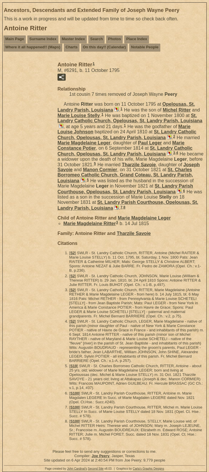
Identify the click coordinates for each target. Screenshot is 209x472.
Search (96, 39)
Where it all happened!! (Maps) (32, 47)
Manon (100, 169)
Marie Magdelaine (84, 142)
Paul (150, 142)
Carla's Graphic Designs (148, 468)
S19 (73, 366)
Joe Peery (100, 456)
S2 (72, 253)
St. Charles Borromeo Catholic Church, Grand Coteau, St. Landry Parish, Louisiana (125, 175)
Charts (72, 47)
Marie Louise (79, 115)
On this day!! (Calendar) (104, 47)
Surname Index (42, 39)
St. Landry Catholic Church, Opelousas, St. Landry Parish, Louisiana (130, 118)
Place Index (136, 39)
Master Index (73, 39)
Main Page (14, 39)
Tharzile (139, 164)
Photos (114, 39)
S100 (74, 393)
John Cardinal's (77, 468)
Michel (177, 109)
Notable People (145, 47)
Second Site (96, 468)
